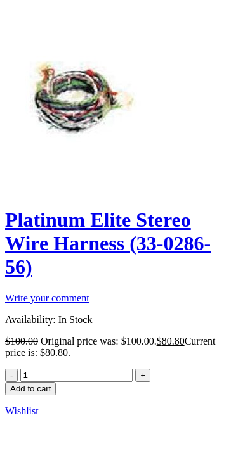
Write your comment (47, 298)
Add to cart (30, 388)
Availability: (30, 319)
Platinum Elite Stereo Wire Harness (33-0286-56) (108, 243)
